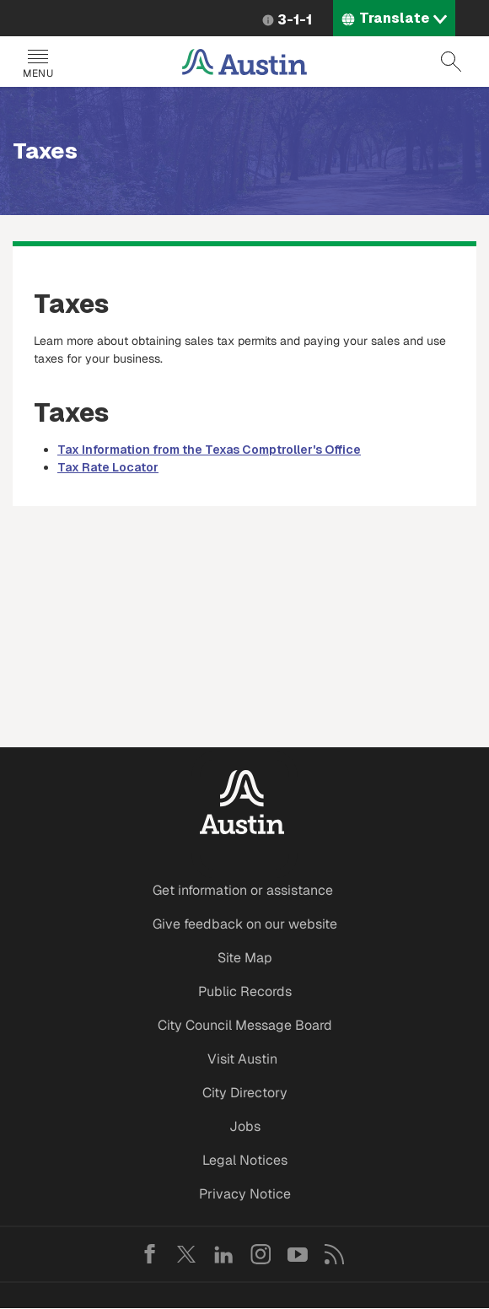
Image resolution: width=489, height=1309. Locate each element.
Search (451, 61)
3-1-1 (294, 20)
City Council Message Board (245, 1025)
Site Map (245, 958)
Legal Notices (244, 1160)
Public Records (245, 991)
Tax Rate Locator (108, 467)
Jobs (245, 1126)
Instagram (260, 1254)
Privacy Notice (245, 1194)
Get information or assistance (243, 890)
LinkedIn (223, 1254)
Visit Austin (242, 1059)
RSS (335, 1254)
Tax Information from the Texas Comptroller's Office (209, 449)
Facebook (149, 1254)
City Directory (244, 1093)
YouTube (297, 1254)
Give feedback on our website (245, 924)
